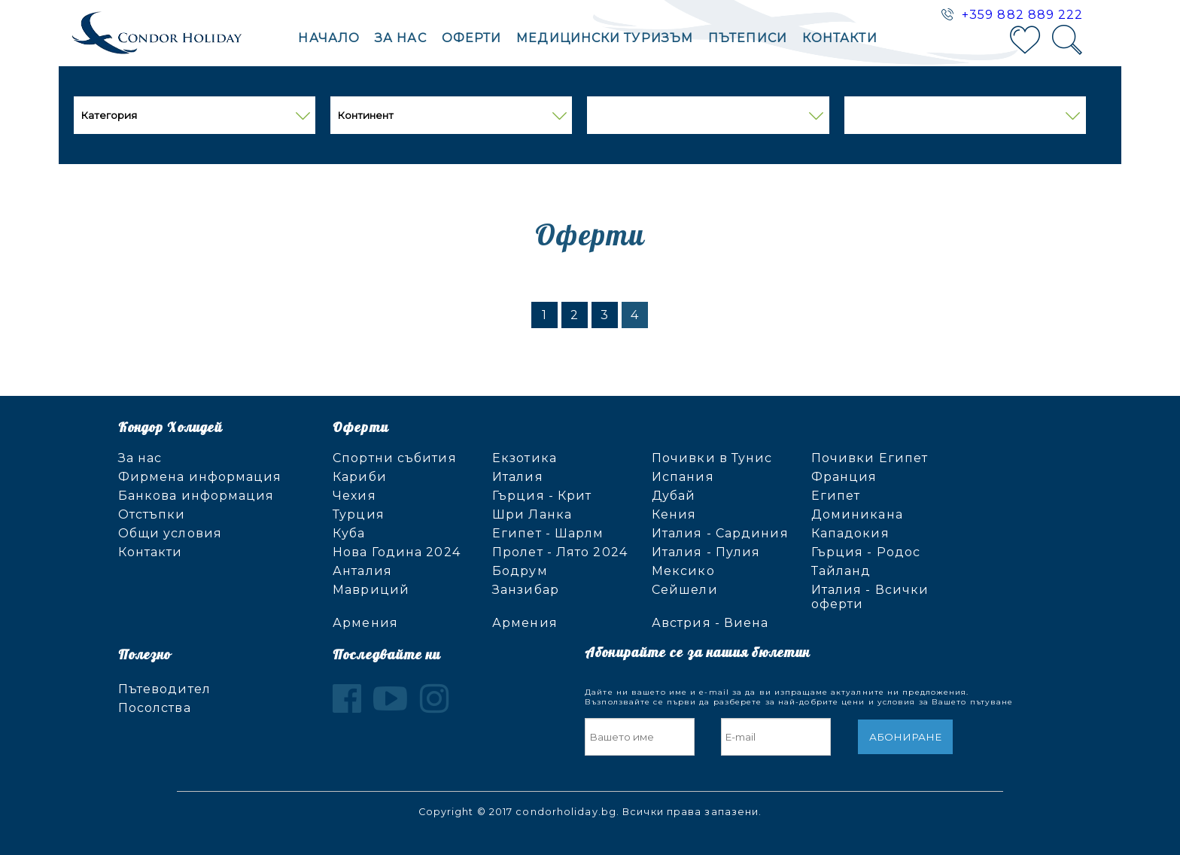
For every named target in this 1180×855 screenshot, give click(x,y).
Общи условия (170, 533)
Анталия (362, 571)
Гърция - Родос (865, 552)
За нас (401, 38)
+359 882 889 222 (1023, 15)
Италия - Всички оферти (870, 597)
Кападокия (850, 533)
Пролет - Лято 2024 (560, 552)
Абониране (905, 737)
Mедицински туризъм (604, 38)
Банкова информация (196, 495)
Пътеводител (164, 689)
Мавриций (371, 590)
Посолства (154, 708)
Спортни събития (395, 458)
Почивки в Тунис (712, 458)
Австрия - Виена (710, 623)
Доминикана (857, 514)
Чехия (354, 495)
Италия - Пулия (706, 552)
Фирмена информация (200, 477)
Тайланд (841, 571)
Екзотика (524, 458)
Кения (674, 514)
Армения (365, 623)
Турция (359, 514)
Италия (517, 477)
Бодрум (520, 571)
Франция (844, 477)
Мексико (683, 571)
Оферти (472, 38)
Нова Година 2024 (397, 552)
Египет (836, 495)
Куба (349, 533)
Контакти (839, 38)
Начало (329, 38)
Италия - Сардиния (720, 533)
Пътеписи (747, 38)
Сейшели (685, 590)
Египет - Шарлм (548, 533)
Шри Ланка (532, 514)
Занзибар (525, 590)
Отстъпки (152, 514)
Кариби (360, 477)
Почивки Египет (869, 458)
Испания (683, 477)
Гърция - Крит (542, 495)
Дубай (674, 495)
